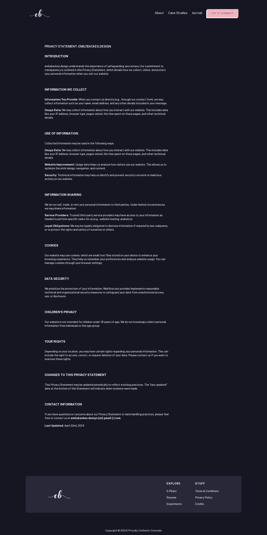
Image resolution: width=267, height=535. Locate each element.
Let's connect (223, 13)
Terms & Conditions (207, 491)
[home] (40, 13)
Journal (197, 13)
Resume (171, 497)
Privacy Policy (203, 497)
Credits (199, 503)
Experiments (174, 503)
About (159, 13)
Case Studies (177, 13)
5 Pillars (172, 491)
